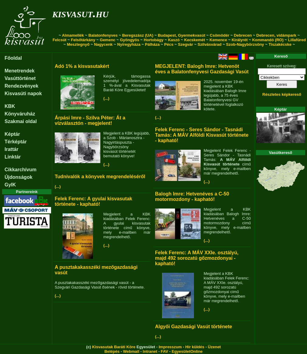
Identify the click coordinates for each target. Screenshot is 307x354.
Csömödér (219, 35)
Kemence (218, 40)
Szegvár (185, 44)
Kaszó (174, 40)
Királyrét (240, 40)
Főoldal (13, 58)
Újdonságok (19, 177)
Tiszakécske (279, 44)
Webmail (131, 351)
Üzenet (214, 347)
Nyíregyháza (128, 44)
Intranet (150, 351)
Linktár (13, 156)
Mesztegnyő (78, 44)
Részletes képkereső (281, 94)
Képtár (12, 134)
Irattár (11, 149)
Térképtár (16, 141)
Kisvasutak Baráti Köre (113, 347)
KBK (10, 106)
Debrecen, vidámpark (276, 35)
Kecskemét (194, 40)
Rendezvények (21, 85)
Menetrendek (20, 70)
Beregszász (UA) (138, 35)
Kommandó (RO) (267, 40)
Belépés (111, 351)
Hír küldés (194, 347)
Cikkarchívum (20, 169)
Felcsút (60, 40)
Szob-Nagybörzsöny (245, 44)
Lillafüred (297, 40)
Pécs (168, 44)
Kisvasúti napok (23, 93)
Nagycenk (103, 44)
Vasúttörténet (20, 78)
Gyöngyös (129, 40)
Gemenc (107, 40)
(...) (106, 98)
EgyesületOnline (187, 351)
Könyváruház (20, 113)
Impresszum (170, 347)
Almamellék (73, 35)
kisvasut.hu (80, 13)
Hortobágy (154, 40)
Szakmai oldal (21, 121)
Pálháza (152, 44)
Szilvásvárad (210, 44)
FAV (164, 351)
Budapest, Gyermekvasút (181, 35)
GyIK (10, 184)
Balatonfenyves (103, 35)
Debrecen (243, 35)
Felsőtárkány (83, 40)
